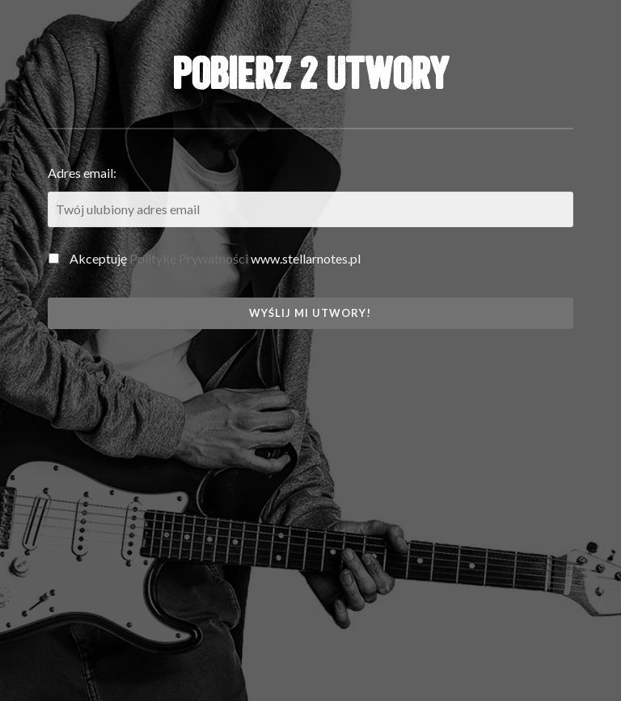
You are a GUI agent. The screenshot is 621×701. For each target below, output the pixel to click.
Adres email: (82, 172)
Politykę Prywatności (188, 258)
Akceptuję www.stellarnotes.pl (205, 258)
